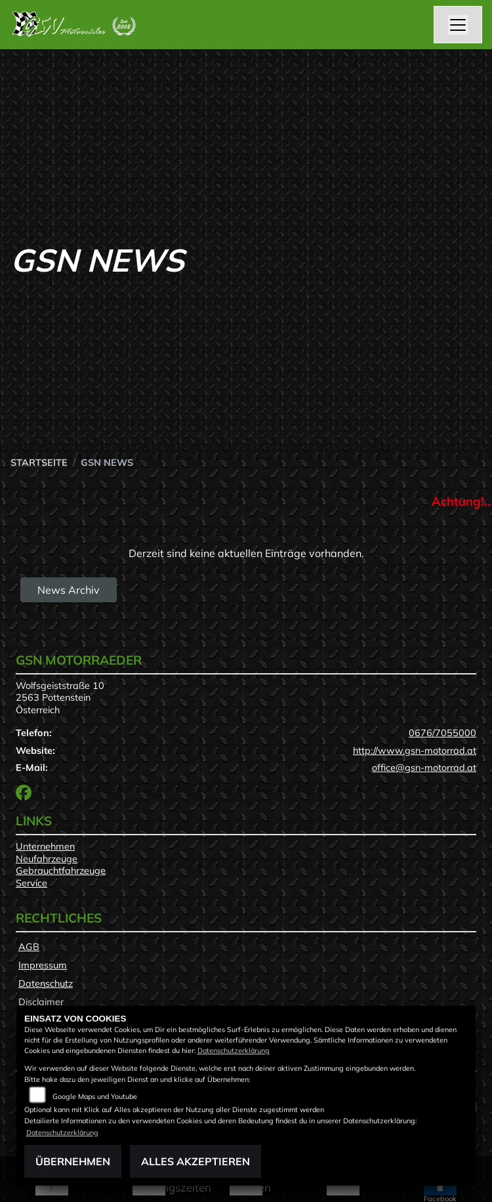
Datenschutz (45, 983)
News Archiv (68, 589)
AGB (28, 947)
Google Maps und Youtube (94, 1096)
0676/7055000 (442, 733)
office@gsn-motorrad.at (424, 768)
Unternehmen (45, 846)
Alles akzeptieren (195, 1161)
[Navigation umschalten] (458, 25)
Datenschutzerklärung (233, 1050)
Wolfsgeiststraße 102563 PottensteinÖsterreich (60, 698)
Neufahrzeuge (46, 859)
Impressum (42, 965)
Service (31, 883)
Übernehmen (72, 1161)
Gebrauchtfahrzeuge (61, 871)
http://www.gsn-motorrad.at (414, 750)
